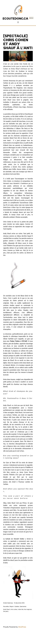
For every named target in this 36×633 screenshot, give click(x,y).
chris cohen (13, 609)
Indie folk (20, 609)
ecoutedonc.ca (15, 18)
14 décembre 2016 (19, 603)
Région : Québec (14, 606)
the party (5, 611)
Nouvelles (6, 606)
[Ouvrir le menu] (18, 22)
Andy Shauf (6, 609)
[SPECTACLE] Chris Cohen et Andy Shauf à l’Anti (17, 42)
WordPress (22, 627)
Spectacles (23, 606)
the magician (28, 609)
